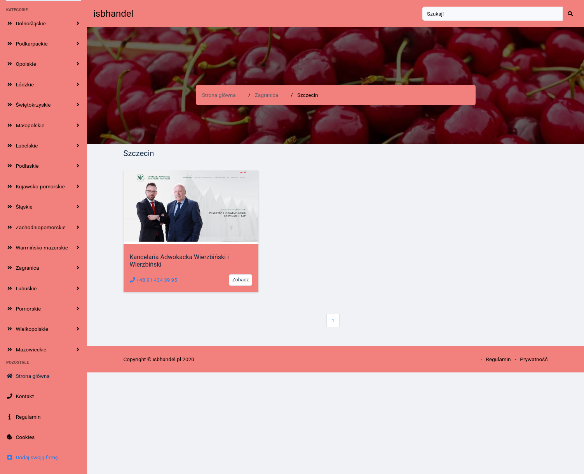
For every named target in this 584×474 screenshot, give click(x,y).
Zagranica (266, 95)
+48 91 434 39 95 (154, 280)
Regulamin (498, 359)
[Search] (492, 14)
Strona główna (219, 95)
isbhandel (113, 13)
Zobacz (240, 280)
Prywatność (533, 359)
